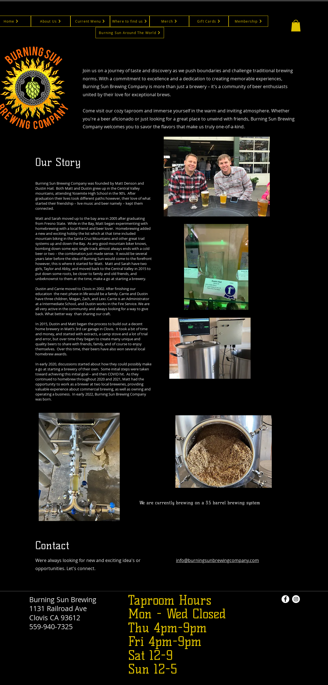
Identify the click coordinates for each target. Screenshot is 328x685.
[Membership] (248, 21)
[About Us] (50, 21)
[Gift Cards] (209, 21)
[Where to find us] (130, 21)
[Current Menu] (90, 21)
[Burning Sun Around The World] (130, 32)
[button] (296, 26)
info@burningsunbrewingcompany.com (217, 560)
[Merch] (169, 21)
